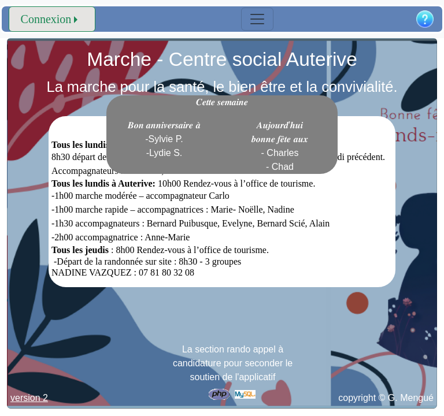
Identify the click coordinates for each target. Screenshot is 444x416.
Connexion (46, 19)
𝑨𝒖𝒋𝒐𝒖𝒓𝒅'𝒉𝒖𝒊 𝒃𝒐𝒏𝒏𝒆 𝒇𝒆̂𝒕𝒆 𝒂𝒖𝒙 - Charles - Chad (279, 146)
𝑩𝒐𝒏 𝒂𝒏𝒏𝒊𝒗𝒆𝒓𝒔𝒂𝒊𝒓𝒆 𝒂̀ (164, 139)
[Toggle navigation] (257, 19)
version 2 (29, 398)
